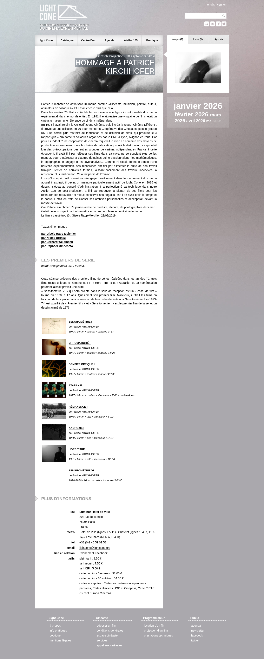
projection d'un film (156, 630)
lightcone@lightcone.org (94, 547)
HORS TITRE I (77, 449)
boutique (55, 635)
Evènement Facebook (93, 553)
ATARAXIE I (76, 385)
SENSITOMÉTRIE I (80, 321)
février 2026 (192, 114)
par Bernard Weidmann (57, 242)
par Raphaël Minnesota (57, 246)
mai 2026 (213, 121)
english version (216, 4)
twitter (195, 640)
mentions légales (60, 640)
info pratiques (58, 630)
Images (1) (177, 39)
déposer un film (107, 625)
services (102, 640)
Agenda (218, 39)
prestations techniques (158, 635)
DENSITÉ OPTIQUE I (82, 364)
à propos (55, 625)
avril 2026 (196, 120)
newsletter (197, 630)
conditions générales (110, 630)
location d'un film (154, 625)
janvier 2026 (198, 106)
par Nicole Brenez (53, 237)
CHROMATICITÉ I (80, 342)
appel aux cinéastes (109, 645)
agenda (196, 625)
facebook (197, 635)
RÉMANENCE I (78, 406)
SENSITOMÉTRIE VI (81, 470)
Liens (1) (198, 39)
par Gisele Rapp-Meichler (58, 233)
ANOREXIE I (76, 427)
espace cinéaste (107, 635)
